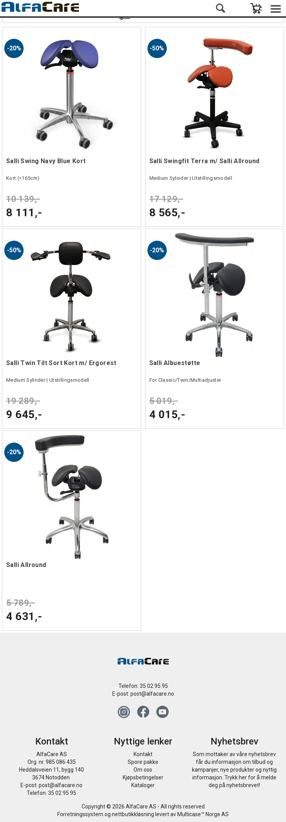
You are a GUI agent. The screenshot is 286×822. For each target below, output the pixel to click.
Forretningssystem (80, 814)
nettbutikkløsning (133, 814)
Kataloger (143, 785)
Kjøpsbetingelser (143, 777)
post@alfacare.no (152, 694)
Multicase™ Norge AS (203, 814)
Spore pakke (143, 762)
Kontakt (143, 754)
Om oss (143, 770)
